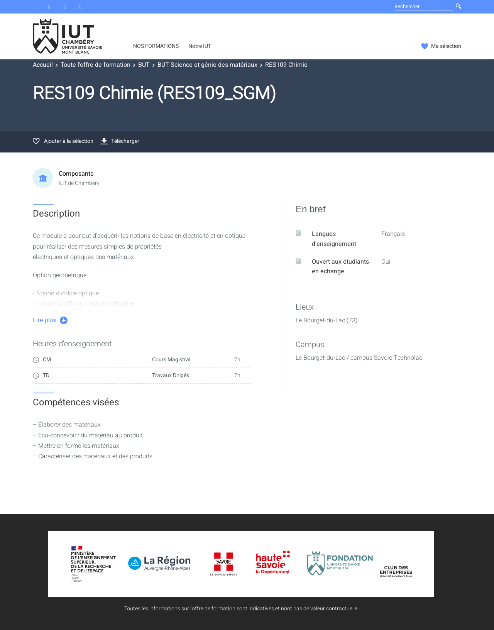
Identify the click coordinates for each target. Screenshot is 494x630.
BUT (144, 64)
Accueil (43, 64)
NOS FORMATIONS (156, 46)
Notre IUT (199, 46)
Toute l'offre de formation (95, 64)
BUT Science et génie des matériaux (207, 64)
